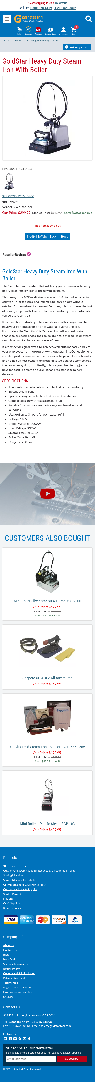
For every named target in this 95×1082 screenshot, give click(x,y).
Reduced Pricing (15, 866)
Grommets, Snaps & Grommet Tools (24, 884)
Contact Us (10, 950)
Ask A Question (76, 47)
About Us (8, 945)
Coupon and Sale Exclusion (19, 973)
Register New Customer (17, 987)
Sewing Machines (13, 875)
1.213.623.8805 (65, 8)
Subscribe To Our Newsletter (29, 1048)
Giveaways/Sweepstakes (17, 992)
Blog (6, 954)
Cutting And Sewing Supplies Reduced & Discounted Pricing (39, 870)
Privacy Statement (14, 978)
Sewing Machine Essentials (19, 879)
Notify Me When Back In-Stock (47, 236)
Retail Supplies (12, 908)
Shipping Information (16, 964)
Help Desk (9, 959)
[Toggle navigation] (7, 19)
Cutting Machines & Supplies (20, 889)
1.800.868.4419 (41, 8)
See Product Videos (18, 196)
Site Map (8, 996)
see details (61, 3)
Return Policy (11, 968)
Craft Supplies (11, 903)
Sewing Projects (12, 894)
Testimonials (10, 982)
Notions (8, 898)
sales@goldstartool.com (56, 1026)
